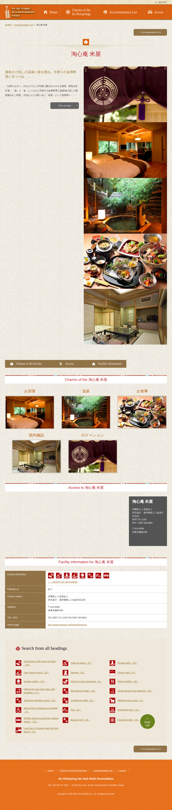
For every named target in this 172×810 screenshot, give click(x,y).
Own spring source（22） (37, 672)
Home (51, 770)
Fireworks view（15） (129, 720)
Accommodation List (23, 25)
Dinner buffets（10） (128, 681)
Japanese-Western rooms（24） (40, 700)
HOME (8, 25)
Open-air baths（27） (82, 663)
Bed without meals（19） (83, 691)
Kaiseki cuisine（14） (35, 681)
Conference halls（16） (83, 700)
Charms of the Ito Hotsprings (73, 770)
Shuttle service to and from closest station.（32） (41, 720)
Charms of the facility (29, 363)
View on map (65, 105)
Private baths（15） (128, 663)
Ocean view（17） (127, 672)
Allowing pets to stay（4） (131, 700)
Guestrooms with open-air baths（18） (40, 663)
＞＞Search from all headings (63, 582)
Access (69, 363)
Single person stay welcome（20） (135, 691)
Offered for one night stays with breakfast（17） (39, 691)
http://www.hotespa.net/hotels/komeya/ (67, 624)
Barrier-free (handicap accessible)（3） (41, 710)
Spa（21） (76, 710)
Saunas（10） (78, 672)
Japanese (162, 2)
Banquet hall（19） (80, 720)
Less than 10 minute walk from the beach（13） (41, 730)
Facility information (110, 363)
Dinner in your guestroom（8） (86, 681)
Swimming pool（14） (129, 710)
